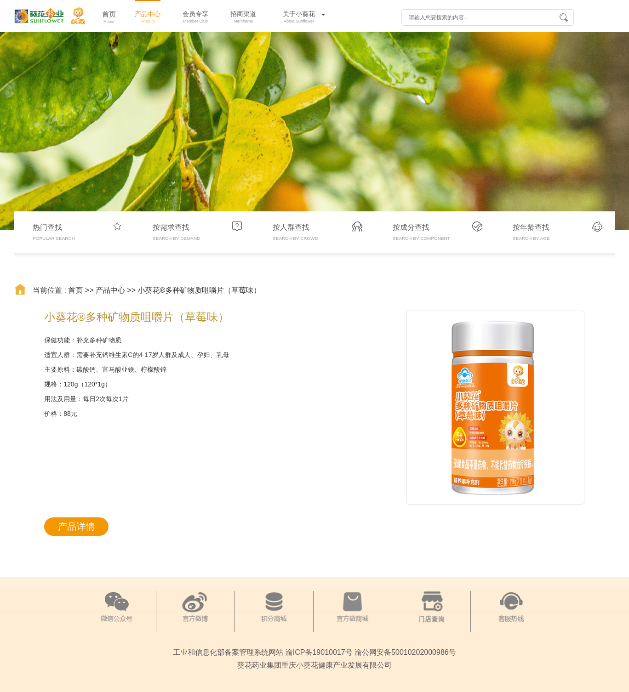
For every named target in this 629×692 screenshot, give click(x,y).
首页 (75, 290)
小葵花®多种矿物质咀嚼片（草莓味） (199, 290)
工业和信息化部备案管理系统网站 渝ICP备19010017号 (262, 652)
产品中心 (110, 290)
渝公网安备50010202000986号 (405, 652)
